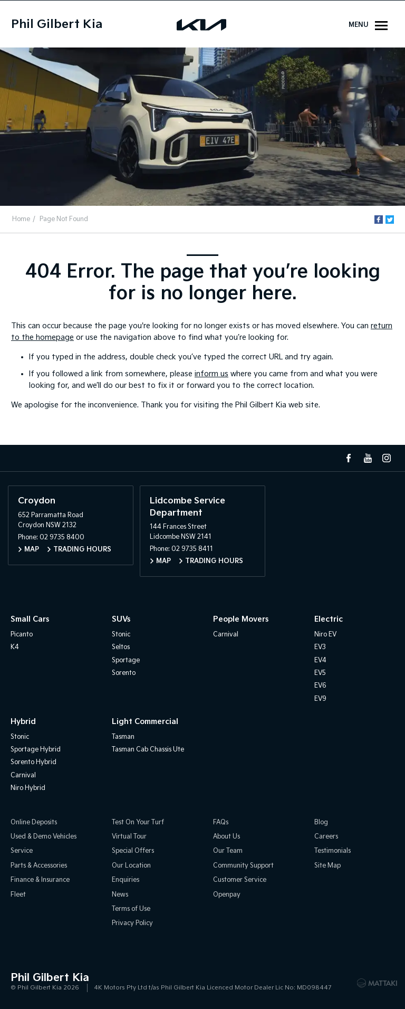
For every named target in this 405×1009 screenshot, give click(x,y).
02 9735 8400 (62, 537)
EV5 (320, 673)
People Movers (240, 619)
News (120, 895)
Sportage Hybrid (36, 750)
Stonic (121, 635)
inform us (211, 373)
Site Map (327, 866)
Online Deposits (34, 822)
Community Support (243, 866)
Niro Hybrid (28, 788)
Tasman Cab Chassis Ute (148, 750)
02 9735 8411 (192, 549)
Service (22, 851)
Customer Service (239, 880)
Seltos (121, 647)
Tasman (123, 737)
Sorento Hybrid (33, 762)
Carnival (225, 635)
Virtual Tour (129, 837)
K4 (15, 647)
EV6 (320, 686)
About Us (226, 837)
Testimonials (332, 851)
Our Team (228, 851)
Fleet (18, 895)
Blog (321, 822)
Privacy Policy (132, 923)
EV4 (320, 660)
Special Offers (133, 851)
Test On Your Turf (138, 822)
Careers (326, 837)
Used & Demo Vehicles (43, 837)
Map (31, 550)
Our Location (131, 866)
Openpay (226, 895)
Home (21, 219)
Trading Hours (82, 550)
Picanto (22, 635)
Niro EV (325, 635)
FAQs (220, 822)
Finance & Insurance (40, 880)
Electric (328, 619)
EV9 (320, 699)
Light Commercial (145, 721)
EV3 (320, 647)
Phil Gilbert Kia (56, 24)
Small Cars (30, 619)
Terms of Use (131, 909)
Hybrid (23, 721)
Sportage (126, 660)
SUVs (121, 619)
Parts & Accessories (39, 866)
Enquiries (125, 880)
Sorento (124, 673)
